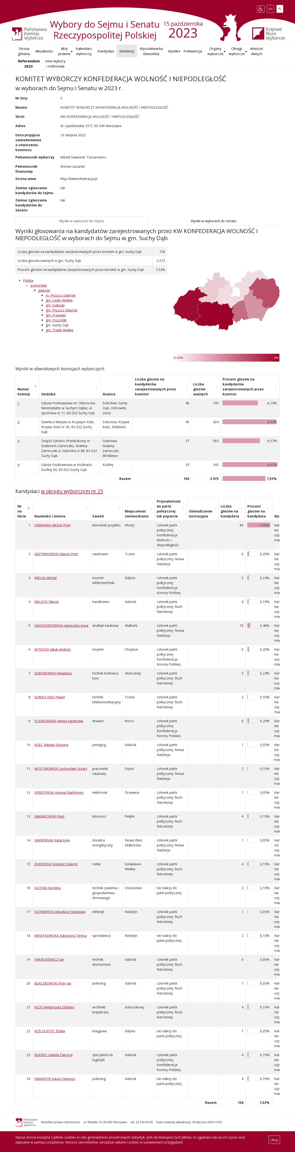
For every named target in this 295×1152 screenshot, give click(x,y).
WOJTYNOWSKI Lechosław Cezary (60, 768)
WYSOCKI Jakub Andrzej (52, 649)
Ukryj (274, 1140)
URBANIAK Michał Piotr (52, 525)
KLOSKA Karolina (47, 888)
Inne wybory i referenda (55, 64)
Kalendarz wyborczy (84, 51)
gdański (44, 290)
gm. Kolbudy (55, 305)
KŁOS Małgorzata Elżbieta (54, 1007)
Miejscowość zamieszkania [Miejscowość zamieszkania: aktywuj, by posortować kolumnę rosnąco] (136, 513)
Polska (28, 280)
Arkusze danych (256, 51)
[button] (173, 51)
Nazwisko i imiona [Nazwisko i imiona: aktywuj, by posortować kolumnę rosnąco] (49, 516)
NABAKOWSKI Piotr (49, 816)
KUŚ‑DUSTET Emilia (49, 1031)
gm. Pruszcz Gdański (61, 310)
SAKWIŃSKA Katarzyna (52, 840)
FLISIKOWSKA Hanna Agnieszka (58, 721)
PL (280, 8)
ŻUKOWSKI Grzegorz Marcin (56, 864)
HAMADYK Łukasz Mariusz (54, 1078)
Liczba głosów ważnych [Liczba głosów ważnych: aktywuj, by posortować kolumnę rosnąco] (200, 389)
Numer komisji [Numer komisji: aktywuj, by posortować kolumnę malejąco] (24, 391)
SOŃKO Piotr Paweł (49, 697)
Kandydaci (106, 51)
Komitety (126, 51)
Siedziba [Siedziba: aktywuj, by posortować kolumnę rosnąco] (48, 394)
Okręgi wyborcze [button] (237, 51)
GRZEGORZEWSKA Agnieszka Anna (61, 625)
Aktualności (44, 51)
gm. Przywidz (56, 315)
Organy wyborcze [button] (215, 51)
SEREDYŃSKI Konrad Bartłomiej (59, 792)
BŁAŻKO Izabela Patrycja (53, 1055)
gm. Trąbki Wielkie (59, 330)
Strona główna (24, 51)
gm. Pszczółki (56, 320)
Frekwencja (192, 51)
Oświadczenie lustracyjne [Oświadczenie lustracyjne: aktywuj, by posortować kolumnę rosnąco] (200, 513)
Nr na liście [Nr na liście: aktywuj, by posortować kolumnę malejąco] (22, 511)
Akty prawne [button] (64, 51)
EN (271, 8)
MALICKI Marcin (46, 601)
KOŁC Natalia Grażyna (51, 744)
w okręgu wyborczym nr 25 (72, 491)
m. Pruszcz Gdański (61, 295)
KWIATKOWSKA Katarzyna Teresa (60, 935)
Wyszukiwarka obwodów (151, 51)
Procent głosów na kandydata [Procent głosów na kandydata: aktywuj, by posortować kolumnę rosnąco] (256, 511)
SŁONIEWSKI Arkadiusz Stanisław (59, 911)
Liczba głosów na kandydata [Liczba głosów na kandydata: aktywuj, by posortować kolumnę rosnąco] (230, 511)
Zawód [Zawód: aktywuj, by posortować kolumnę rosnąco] (98, 516)
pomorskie (39, 285)
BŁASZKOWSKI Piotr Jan (52, 983)
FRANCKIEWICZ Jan (49, 959)
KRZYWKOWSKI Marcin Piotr (56, 554)
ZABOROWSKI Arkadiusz (53, 673)
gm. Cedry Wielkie (59, 300)
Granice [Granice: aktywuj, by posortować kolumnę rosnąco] (109, 394)
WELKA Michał (45, 578)
